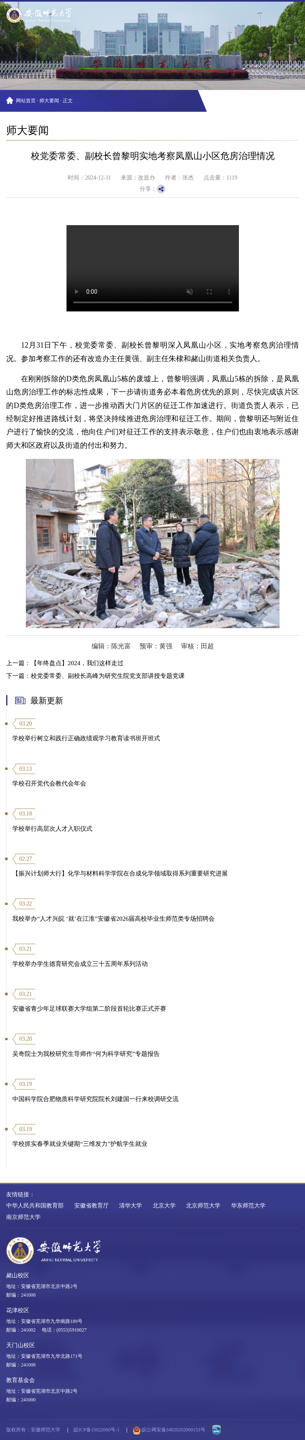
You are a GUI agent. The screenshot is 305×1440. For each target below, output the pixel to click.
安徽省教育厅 (91, 1206)
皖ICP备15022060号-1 (96, 1430)
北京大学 (164, 1206)
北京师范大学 (203, 1206)
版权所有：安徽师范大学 (33, 1430)
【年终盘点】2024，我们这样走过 (77, 662)
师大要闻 (49, 101)
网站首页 (26, 101)
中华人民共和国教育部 (35, 1206)
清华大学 (130, 1206)
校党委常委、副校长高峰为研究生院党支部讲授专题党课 (108, 675)
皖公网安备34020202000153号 (169, 1430)
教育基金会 (20, 1380)
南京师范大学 (23, 1217)
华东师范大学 (248, 1206)
